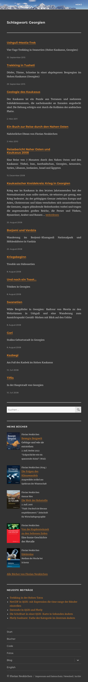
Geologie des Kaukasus (23, 92)
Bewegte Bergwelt (31, 438)
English (11, 667)
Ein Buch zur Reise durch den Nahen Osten (37, 126)
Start (9, 631)
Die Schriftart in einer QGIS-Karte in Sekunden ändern (41, 613)
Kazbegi (12, 355)
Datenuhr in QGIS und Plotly (26, 609)
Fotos (10, 653)
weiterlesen (52, 214)
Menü (79, 4)
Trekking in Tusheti (21, 65)
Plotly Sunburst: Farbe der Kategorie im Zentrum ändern (42, 618)
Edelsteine (27, 554)
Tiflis (10, 378)
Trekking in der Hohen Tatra (26, 597)
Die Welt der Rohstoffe (34, 500)
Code (10, 646)
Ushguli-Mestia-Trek (21, 42)
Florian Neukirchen (21, 676)
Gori (10, 332)
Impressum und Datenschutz (48, 676)
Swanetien (14, 302)
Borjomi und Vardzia (21, 230)
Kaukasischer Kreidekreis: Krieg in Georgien (38, 183)
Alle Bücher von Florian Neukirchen (27, 574)
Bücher (11, 639)
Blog (9, 660)
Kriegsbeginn (16, 257)
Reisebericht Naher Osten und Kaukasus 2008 (28, 151)
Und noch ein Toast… (21, 279)
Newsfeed (68, 676)
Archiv (78, 676)
